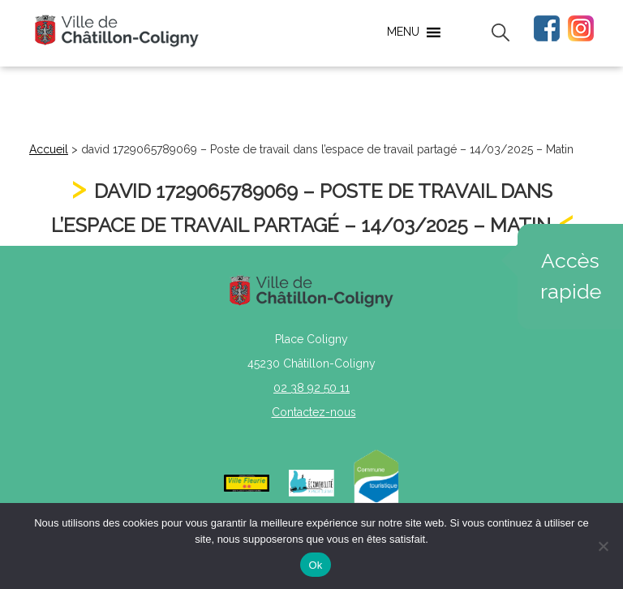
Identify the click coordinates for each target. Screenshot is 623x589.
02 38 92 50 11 (311, 387)
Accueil (48, 149)
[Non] (603, 546)
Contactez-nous (314, 412)
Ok (315, 565)
